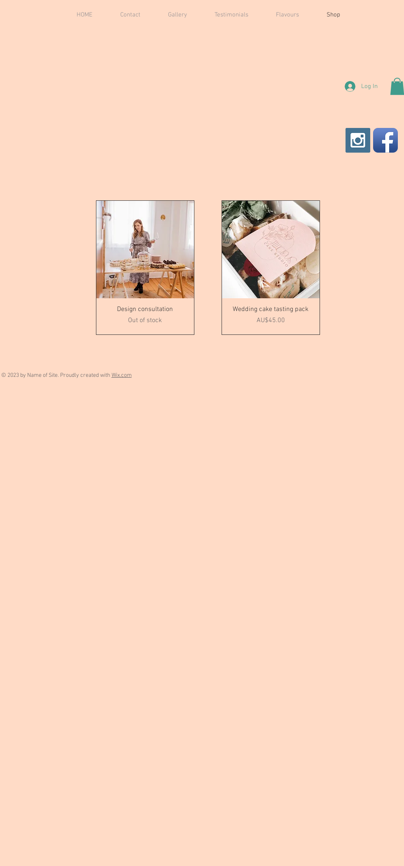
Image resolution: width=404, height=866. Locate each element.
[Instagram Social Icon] (358, 140)
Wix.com (122, 375)
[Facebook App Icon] (385, 140)
